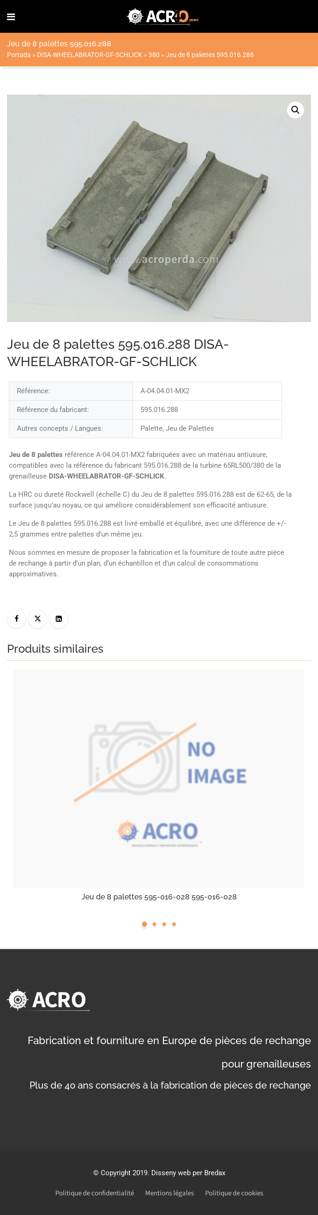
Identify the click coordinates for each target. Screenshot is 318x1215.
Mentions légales (169, 1193)
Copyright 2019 (124, 1173)
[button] (295, 110)
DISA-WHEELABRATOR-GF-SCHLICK (89, 55)
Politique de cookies (234, 1193)
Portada (19, 55)
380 (154, 55)
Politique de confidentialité (94, 1193)
